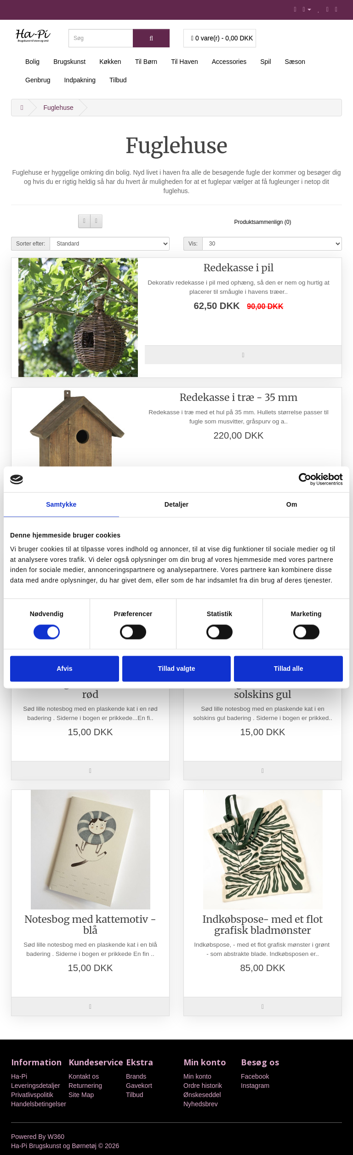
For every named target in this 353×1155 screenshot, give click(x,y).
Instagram (255, 1085)
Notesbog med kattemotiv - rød (90, 689)
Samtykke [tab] (61, 505)
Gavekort (139, 1085)
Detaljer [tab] (176, 505)
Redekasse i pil (239, 268)
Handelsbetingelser (38, 1104)
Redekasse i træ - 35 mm (239, 397)
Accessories (229, 61)
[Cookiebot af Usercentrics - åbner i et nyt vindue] (302, 479)
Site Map (81, 1094)
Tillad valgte (176, 668)
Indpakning (80, 80)
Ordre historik (202, 1085)
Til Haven (184, 61)
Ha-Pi (19, 1076)
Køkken (110, 61)
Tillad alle (288, 668)
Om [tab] (291, 505)
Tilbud (118, 80)
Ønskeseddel (202, 1094)
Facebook (255, 1076)
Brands (136, 1076)
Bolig (32, 61)
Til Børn (146, 61)
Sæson (295, 61)
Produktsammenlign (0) (262, 222)
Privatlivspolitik (32, 1094)
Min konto (197, 1076)
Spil (265, 61)
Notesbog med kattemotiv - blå (90, 925)
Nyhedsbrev (200, 1104)
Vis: (193, 243)
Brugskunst (69, 61)
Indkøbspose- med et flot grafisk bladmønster (263, 925)
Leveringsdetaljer (35, 1085)
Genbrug (37, 80)
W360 (55, 1136)
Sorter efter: (30, 243)
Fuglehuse (58, 107)
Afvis (64, 668)
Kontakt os (83, 1076)
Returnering (85, 1085)
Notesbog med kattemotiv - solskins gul (263, 689)
